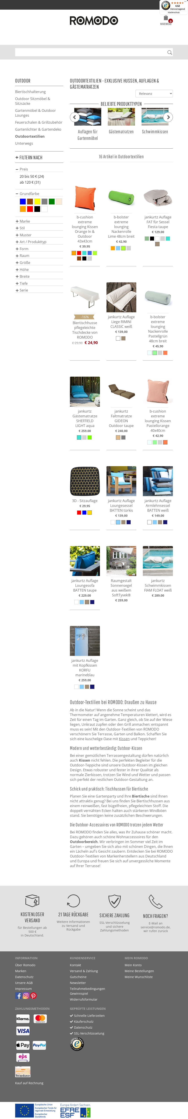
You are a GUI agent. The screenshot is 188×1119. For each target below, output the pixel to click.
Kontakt (75, 965)
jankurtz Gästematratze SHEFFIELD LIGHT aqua (85, 418)
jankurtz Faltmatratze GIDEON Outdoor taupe (121, 418)
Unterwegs (24, 143)
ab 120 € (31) (30, 182)
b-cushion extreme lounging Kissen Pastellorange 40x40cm (158, 421)
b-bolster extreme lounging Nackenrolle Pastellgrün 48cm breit (158, 328)
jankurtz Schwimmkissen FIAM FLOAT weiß (158, 585)
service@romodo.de (155, 927)
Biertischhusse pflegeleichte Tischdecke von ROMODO (85, 330)
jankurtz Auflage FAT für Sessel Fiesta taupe (158, 222)
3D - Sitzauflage (85, 500)
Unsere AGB (24, 983)
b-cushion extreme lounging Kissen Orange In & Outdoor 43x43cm (85, 229)
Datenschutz (24, 977)
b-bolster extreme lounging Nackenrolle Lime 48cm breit (121, 227)
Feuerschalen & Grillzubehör (38, 122)
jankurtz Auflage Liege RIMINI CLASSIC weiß (121, 321)
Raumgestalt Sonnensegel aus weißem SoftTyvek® (121, 587)
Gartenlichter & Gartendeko (38, 129)
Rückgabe (73, 929)
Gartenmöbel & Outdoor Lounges (35, 113)
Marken (20, 971)
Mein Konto (133, 965)
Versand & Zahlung (84, 971)
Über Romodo (25, 965)
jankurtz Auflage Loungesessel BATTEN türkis (121, 505)
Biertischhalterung (30, 91)
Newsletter (78, 983)
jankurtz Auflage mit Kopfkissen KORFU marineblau (84, 667)
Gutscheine (78, 977)
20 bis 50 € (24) (32, 176)
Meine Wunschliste (139, 977)
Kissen (124, 738)
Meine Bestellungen (139, 971)
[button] (165, 21)
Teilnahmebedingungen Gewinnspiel (87, 991)
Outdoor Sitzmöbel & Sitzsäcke (32, 101)
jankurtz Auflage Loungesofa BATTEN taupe (84, 585)
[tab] (39, 169)
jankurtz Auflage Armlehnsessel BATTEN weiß (158, 505)
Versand (72, 926)
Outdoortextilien (30, 136)
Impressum (23, 989)
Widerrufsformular (84, 999)
